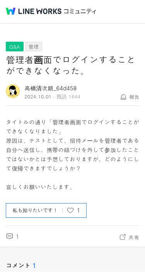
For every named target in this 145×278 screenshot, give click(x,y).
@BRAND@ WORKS (33, 11)
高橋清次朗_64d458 (50, 88)
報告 (134, 96)
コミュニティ (80, 11)
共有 (133, 237)
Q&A (14, 46)
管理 (34, 46)
